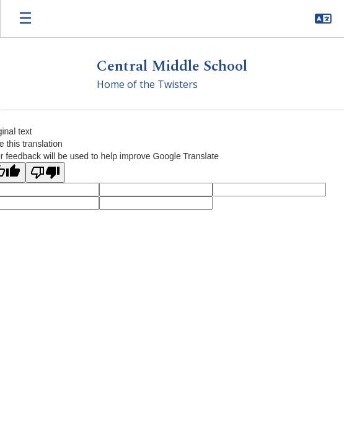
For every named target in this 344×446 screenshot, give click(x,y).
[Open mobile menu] (25, 18)
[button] (323, 18)
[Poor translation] (45, 172)
